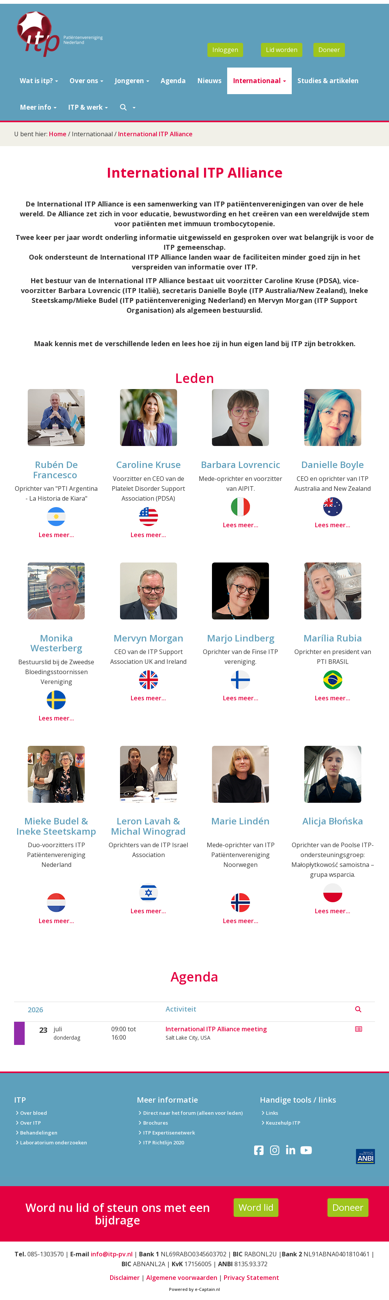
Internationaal (259, 80)
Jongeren (132, 80)
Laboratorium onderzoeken (50, 1142)
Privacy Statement (251, 1277)
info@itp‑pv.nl (112, 1254)
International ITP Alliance (155, 134)
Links (269, 1112)
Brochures (152, 1122)
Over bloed (30, 1112)
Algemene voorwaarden (181, 1277)
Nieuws (209, 80)
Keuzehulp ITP (283, 1122)
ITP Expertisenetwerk (165, 1132)
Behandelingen (35, 1132)
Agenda (173, 80)
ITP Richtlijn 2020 (163, 1142)
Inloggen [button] (225, 50)
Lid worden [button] (281, 50)
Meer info (38, 107)
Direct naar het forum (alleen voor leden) (189, 1112)
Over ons (86, 80)
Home (57, 134)
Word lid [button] (256, 1207)
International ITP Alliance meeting (216, 1029)
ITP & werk (88, 107)
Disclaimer (125, 1277)
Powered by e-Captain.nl (194, 1289)
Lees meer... (56, 535)
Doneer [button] (329, 50)
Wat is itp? (39, 80)
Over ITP (27, 1122)
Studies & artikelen (328, 80)
